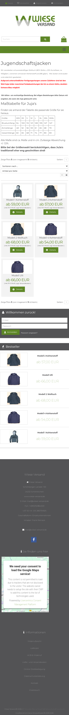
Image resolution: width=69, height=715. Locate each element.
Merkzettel (23, 3)
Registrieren (40, 3)
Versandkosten (24, 208)
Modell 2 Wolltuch (17, 237)
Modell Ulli (17, 275)
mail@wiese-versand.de (36, 529)
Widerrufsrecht (34, 641)
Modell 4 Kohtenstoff (50, 237)
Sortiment (11, 50)
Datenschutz (50, 709)
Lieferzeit (34, 648)
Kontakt (34, 683)
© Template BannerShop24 (33, 709)
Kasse (9, 3)
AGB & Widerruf (34, 655)
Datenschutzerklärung (34, 676)
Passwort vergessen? (29, 333)
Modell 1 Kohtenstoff (17, 199)
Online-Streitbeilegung (34, 669)
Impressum (34, 690)
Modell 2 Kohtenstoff (50, 199)
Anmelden (57, 3)
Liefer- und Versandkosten (34, 662)
